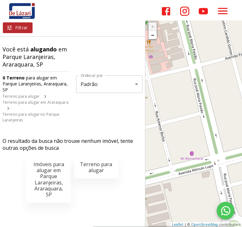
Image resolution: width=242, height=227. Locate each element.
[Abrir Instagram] (184, 11)
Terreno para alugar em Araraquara (36, 102)
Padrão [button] (89, 84)
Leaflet (177, 224)
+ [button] (152, 26)
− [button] (152, 35)
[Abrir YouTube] (203, 11)
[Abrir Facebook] (166, 11)
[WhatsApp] (225, 210)
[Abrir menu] (223, 11)
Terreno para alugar (21, 96)
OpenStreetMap (204, 224)
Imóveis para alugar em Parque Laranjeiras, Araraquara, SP (48, 179)
